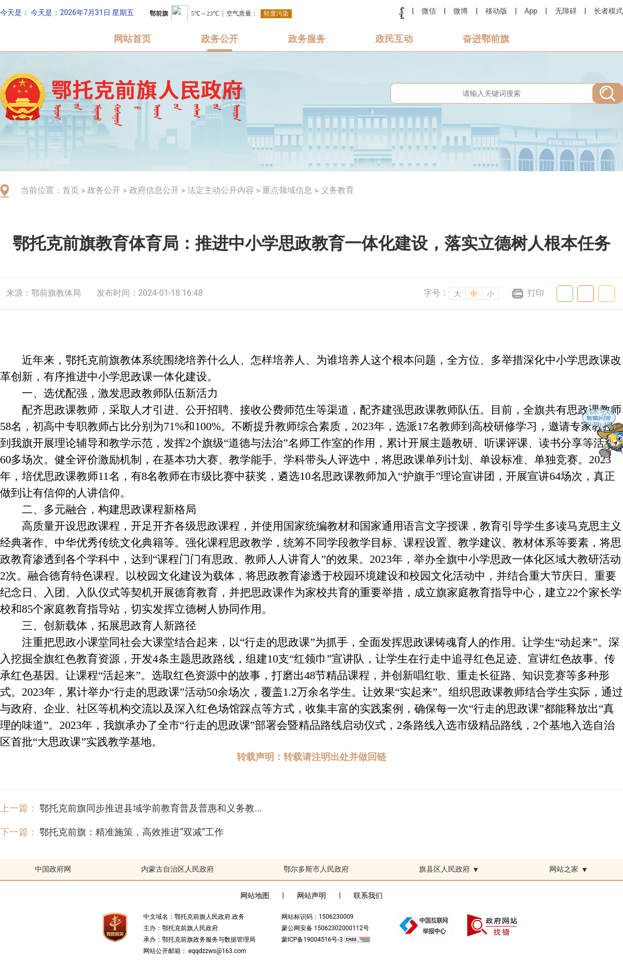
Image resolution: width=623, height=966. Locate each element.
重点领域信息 (287, 190)
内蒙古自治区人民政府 (177, 869)
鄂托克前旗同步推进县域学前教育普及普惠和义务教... (150, 808)
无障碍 (566, 11)
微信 (429, 11)
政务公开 (219, 38)
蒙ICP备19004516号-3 (313, 939)
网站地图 (254, 895)
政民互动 (394, 38)
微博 (460, 11)
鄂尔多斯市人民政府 (316, 869)
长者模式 (608, 11)
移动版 (496, 11)
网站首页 (132, 38)
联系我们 (368, 895)
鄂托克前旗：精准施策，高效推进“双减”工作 (131, 831)
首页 (70, 190)
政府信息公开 (154, 190)
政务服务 (307, 38)
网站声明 (311, 895)
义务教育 (337, 190)
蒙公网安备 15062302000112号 (325, 928)
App (530, 11)
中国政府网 (53, 869)
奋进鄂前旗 (486, 38)
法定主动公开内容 (220, 190)
